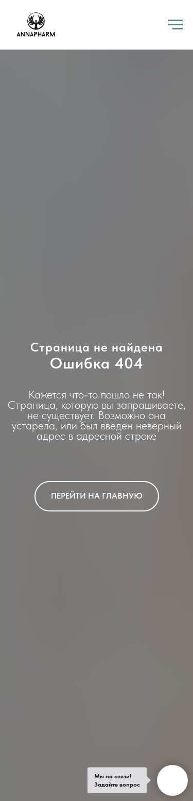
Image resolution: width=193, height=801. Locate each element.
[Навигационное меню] (175, 25)
